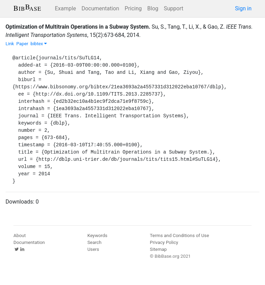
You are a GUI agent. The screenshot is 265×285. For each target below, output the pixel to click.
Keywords (97, 235)
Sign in (243, 8)
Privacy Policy (164, 242)
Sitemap (158, 249)
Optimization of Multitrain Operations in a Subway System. (78, 26)
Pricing (133, 8)
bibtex (38, 43)
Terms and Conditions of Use (179, 235)
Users (93, 249)
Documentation (100, 8)
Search (94, 242)
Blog (152, 8)
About (19, 235)
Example (65, 8)
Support (173, 8)
